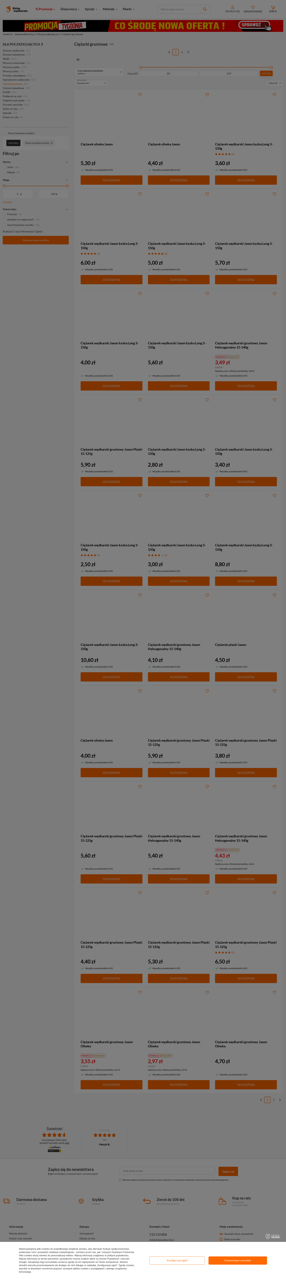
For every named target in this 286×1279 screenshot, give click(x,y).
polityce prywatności (117, 1255)
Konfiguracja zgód (177, 1260)
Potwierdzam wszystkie (238, 1260)
